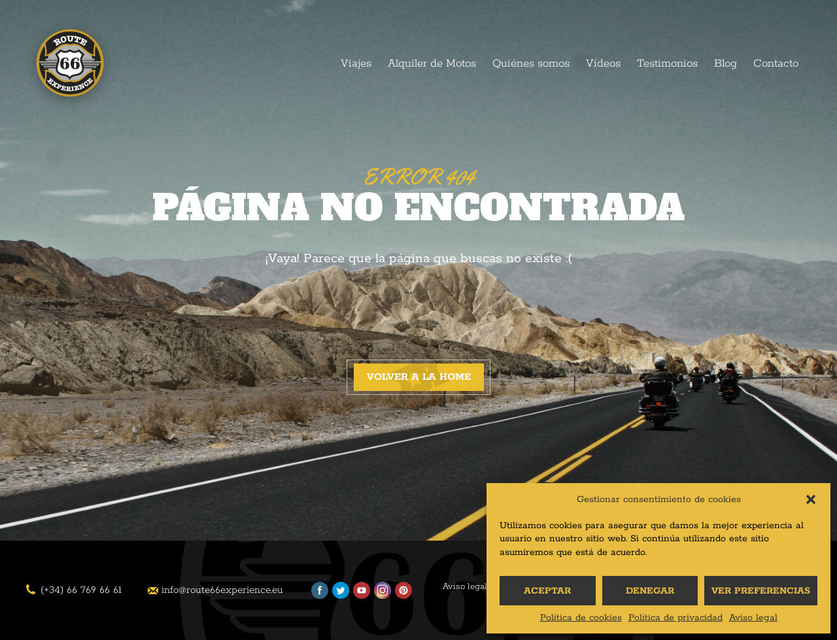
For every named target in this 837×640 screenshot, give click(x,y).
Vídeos (603, 63)
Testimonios (667, 63)
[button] (810, 499)
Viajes (356, 63)
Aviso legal (753, 618)
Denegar (650, 591)
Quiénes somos (531, 63)
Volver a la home (419, 377)
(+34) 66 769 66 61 (81, 590)
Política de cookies (581, 618)
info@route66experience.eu (222, 590)
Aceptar (547, 591)
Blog (725, 63)
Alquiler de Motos (432, 63)
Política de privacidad (675, 618)
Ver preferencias (760, 591)
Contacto (775, 63)
